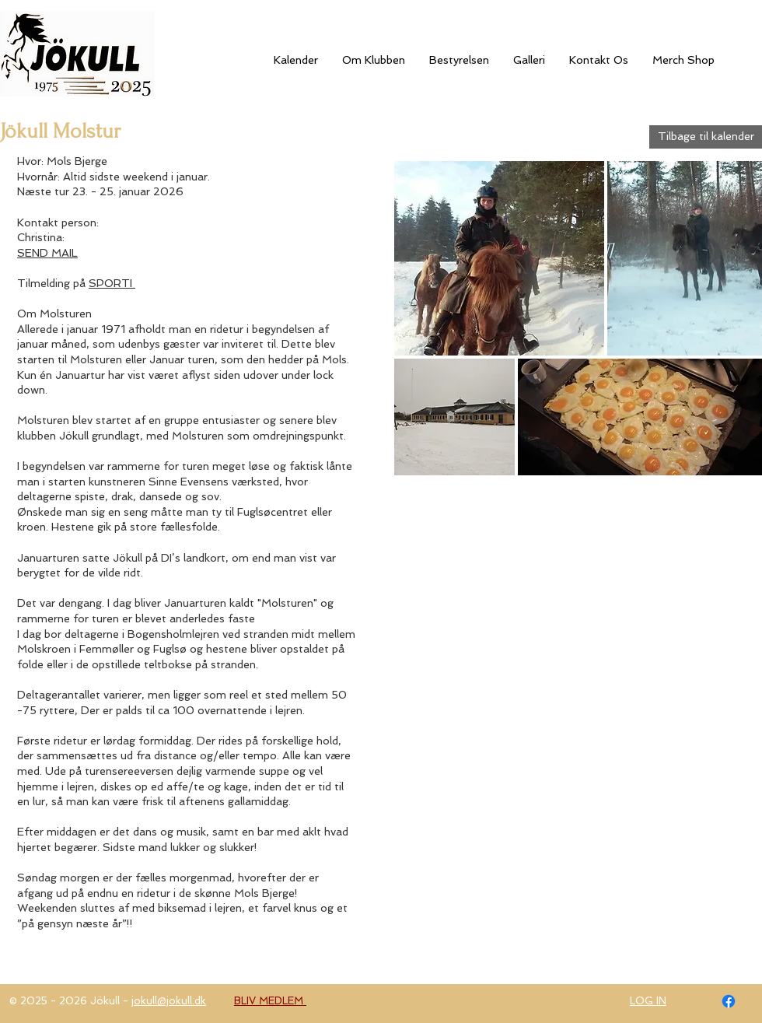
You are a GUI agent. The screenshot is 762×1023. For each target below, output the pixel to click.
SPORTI (112, 283)
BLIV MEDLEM (270, 1001)
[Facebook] (728, 1001)
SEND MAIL (47, 253)
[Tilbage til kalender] (705, 137)
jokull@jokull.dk (168, 1001)
